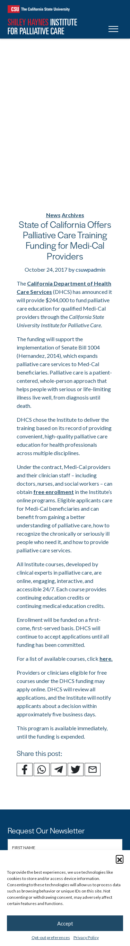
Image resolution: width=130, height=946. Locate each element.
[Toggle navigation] (113, 30)
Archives (73, 215)
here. (106, 658)
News (53, 215)
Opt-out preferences (51, 937)
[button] (119, 858)
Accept (65, 923)
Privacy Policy (86, 937)
